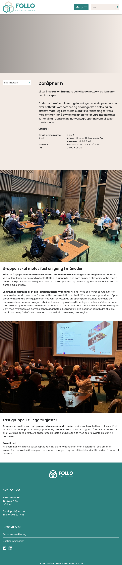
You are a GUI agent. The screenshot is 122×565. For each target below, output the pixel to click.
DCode (80, 563)
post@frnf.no (17, 511)
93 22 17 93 (18, 514)
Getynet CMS (44, 563)
